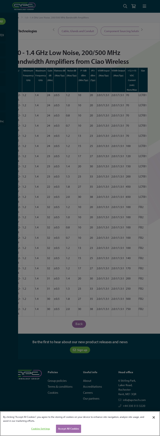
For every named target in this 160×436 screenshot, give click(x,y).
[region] (80, 423)
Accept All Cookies (68, 428)
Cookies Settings (40, 428)
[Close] (153, 417)
